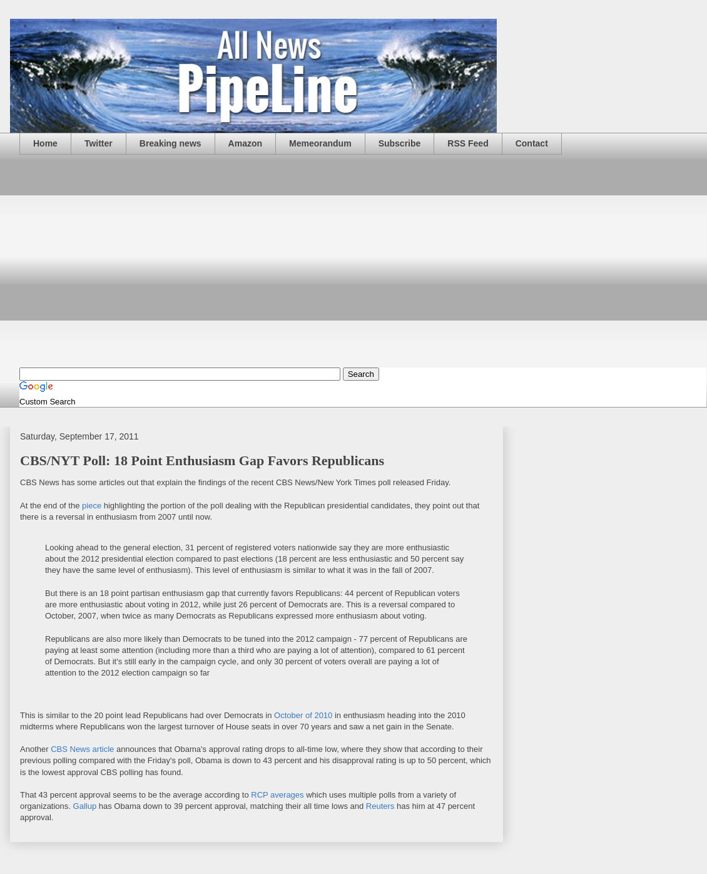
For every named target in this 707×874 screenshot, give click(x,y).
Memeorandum (320, 143)
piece (91, 505)
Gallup (85, 806)
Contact (532, 143)
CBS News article (82, 749)
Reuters (380, 806)
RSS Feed (467, 143)
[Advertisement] (362, 261)
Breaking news (170, 143)
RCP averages (277, 794)
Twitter (98, 143)
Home (45, 143)
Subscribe (400, 143)
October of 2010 (303, 715)
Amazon (245, 143)
